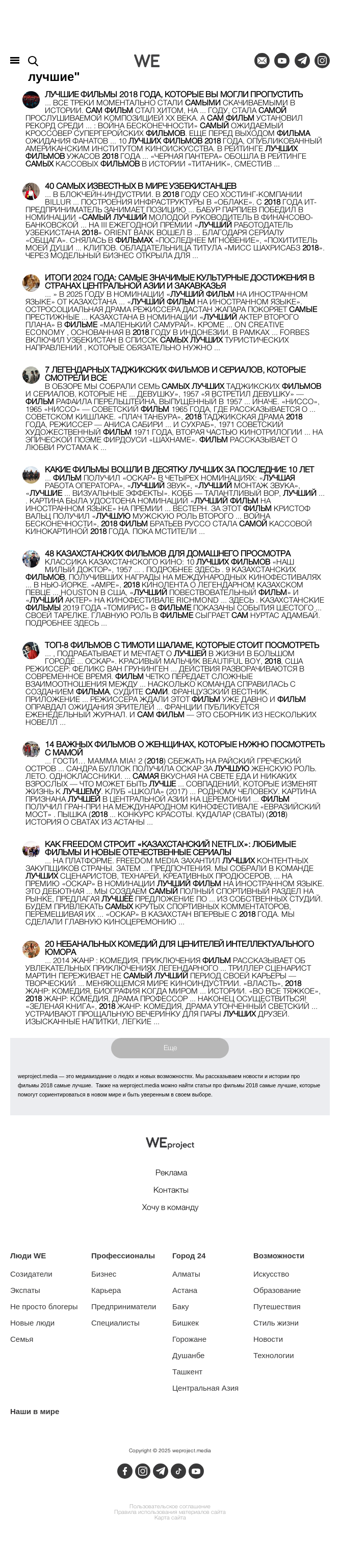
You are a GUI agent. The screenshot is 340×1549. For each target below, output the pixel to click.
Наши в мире (34, 1411)
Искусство (271, 1274)
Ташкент (187, 1371)
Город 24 (188, 1255)
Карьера (106, 1290)
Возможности (278, 1255)
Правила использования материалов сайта (170, 1512)
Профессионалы (123, 1255)
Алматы (186, 1274)
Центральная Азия (205, 1388)
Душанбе (188, 1355)
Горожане (189, 1339)
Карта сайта (170, 1518)
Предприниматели (123, 1306)
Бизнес (103, 1274)
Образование (277, 1290)
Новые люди (32, 1322)
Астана (184, 1290)
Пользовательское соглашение (170, 1507)
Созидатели (31, 1274)
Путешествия (277, 1306)
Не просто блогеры (44, 1306)
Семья (21, 1339)
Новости (268, 1339)
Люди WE (28, 1255)
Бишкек (185, 1322)
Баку (180, 1306)
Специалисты (115, 1322)
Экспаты (25, 1290)
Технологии (273, 1355)
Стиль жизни (276, 1322)
